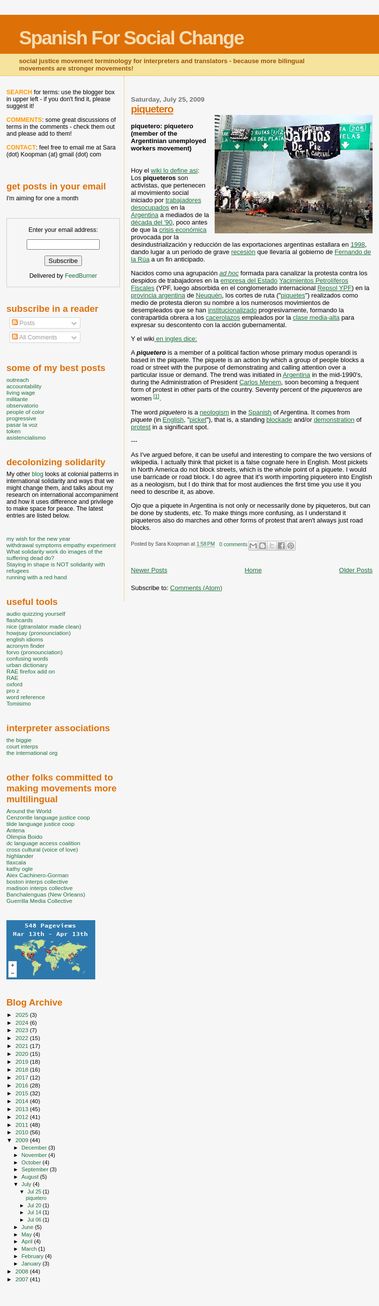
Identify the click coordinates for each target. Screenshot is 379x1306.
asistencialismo (25, 437)
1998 (357, 244)
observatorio (22, 405)
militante (17, 399)
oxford (14, 684)
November (35, 1155)
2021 (22, 1046)
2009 (22, 1140)
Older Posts (356, 570)
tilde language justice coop (40, 824)
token (13, 431)
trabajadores (183, 200)
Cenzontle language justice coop (48, 817)
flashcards (19, 620)
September (36, 1169)
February (33, 1256)
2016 (22, 1085)
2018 (22, 1069)
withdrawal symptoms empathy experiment (60, 545)
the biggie (19, 740)
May (28, 1234)
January (32, 1264)
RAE (12, 677)
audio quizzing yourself (35, 613)
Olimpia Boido (24, 836)
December (35, 1148)
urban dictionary (26, 665)
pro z (12, 690)
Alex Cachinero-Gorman (37, 875)
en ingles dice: (175, 338)
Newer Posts (149, 570)
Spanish (259, 412)
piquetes (293, 295)
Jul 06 (34, 1220)
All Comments (34, 337)
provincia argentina (158, 295)
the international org (32, 752)
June (28, 1227)
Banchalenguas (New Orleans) (45, 894)
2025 (22, 1014)
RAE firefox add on (30, 671)
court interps (22, 746)
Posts (23, 323)
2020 (22, 1053)
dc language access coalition (43, 843)
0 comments (234, 544)
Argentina (144, 215)
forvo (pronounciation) (34, 652)
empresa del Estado (249, 280)
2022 (22, 1038)
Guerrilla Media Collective (39, 900)
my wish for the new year (38, 538)
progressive (21, 418)
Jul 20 (34, 1205)
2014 (22, 1101)
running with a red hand (36, 577)
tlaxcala (16, 862)
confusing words (27, 658)
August (31, 1177)
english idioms (24, 639)
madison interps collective (39, 888)
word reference (25, 697)
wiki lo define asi (174, 170)
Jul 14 (34, 1212)
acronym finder (25, 645)
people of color (25, 412)
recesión (243, 252)
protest (141, 427)
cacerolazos (223, 317)
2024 (22, 1022)
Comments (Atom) (196, 588)
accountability (23, 386)
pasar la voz (22, 424)
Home (253, 570)
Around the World (28, 811)
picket (198, 419)
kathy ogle (19, 868)
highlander (20, 856)
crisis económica (182, 229)
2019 (22, 1061)
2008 (22, 1271)
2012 (22, 1117)
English (173, 419)
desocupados (150, 207)
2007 (22, 1279)
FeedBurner (81, 275)
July (27, 1184)
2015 (22, 1093)
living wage (20, 392)
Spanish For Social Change (131, 37)
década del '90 (151, 222)
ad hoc (229, 273)
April (28, 1241)
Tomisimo (18, 703)
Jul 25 (34, 1191)
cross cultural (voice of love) (42, 849)
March (30, 1249)
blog (37, 474)
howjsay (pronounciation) (38, 633)
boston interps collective (37, 881)
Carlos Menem (260, 382)
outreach (17, 379)
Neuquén (209, 295)
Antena (15, 830)
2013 (22, 1109)
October (32, 1162)
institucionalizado (232, 310)
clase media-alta (316, 317)
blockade (279, 419)
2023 (22, 1030)
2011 (22, 1124)
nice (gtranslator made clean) (43, 626)
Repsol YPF (334, 288)
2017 (22, 1077)
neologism (214, 412)
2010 (22, 1132)
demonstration (334, 419)
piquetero (152, 108)
